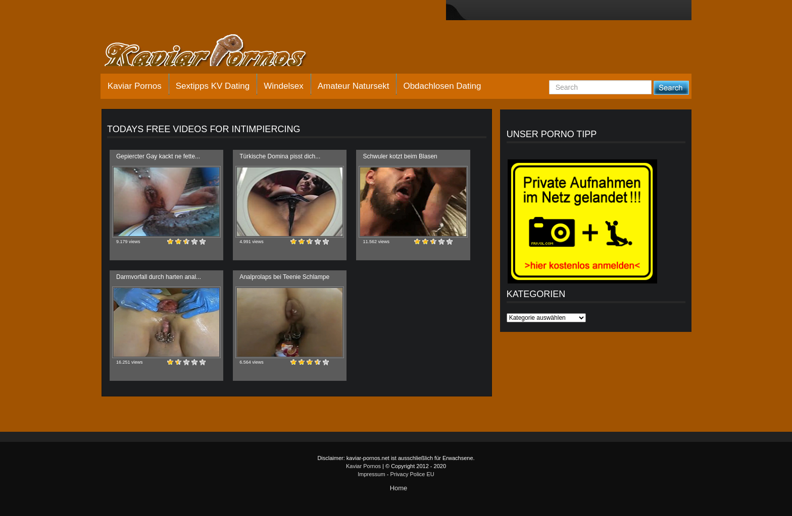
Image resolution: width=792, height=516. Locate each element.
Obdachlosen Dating (442, 86)
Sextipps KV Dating (213, 86)
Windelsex (283, 86)
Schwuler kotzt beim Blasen (400, 156)
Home (399, 488)
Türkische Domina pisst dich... (279, 156)
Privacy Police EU (412, 474)
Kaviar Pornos (135, 86)
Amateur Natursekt (353, 86)
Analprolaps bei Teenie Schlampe (284, 276)
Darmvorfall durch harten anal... (158, 276)
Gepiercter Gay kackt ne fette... (158, 156)
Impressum (371, 474)
